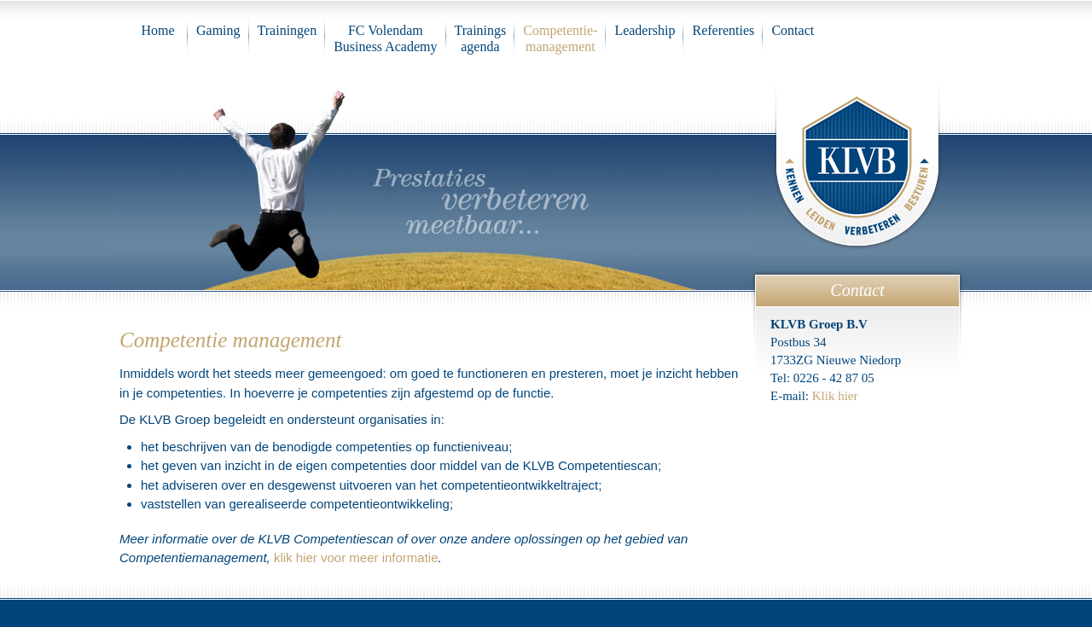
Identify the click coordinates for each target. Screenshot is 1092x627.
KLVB (857, 163)
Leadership (644, 30)
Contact (792, 30)
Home (157, 30)
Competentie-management (560, 38)
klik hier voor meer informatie (356, 557)
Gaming (218, 30)
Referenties (723, 30)
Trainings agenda (481, 38)
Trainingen (287, 30)
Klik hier (835, 396)
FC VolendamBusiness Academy (385, 38)
